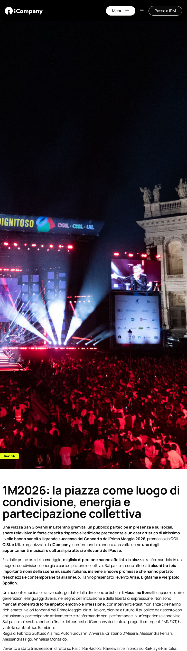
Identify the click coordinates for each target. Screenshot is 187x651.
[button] (9, 456)
